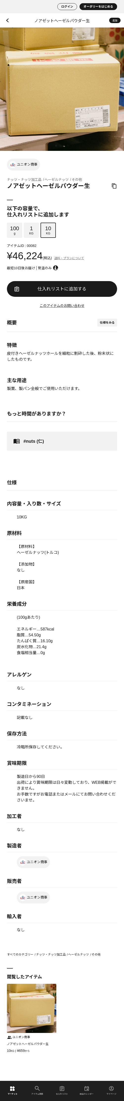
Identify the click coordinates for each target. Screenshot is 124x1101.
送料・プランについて (69, 258)
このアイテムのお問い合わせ (62, 306)
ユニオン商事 (23, 164)
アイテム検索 (37, 1090)
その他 (77, 180)
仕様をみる (107, 322)
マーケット (13, 1090)
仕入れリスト (62, 1090)
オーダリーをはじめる (98, 6)
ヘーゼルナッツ (56, 180)
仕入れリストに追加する (50, 288)
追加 (114, 20)
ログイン (67, 6)
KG (31, 230)
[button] (56, 146)
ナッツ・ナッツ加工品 (24, 180)
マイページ (111, 1090)
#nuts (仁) (28, 441)
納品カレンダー (87, 1090)
